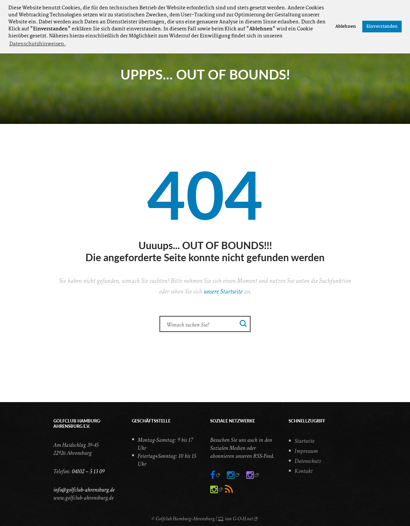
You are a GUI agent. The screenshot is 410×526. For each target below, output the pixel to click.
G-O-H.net (243, 518)
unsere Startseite (222, 291)
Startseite (305, 441)
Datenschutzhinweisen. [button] (37, 44)
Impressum (306, 451)
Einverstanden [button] (382, 26)
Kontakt (304, 471)
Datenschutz (308, 461)
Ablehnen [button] (345, 26)
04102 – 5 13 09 (88, 471)
